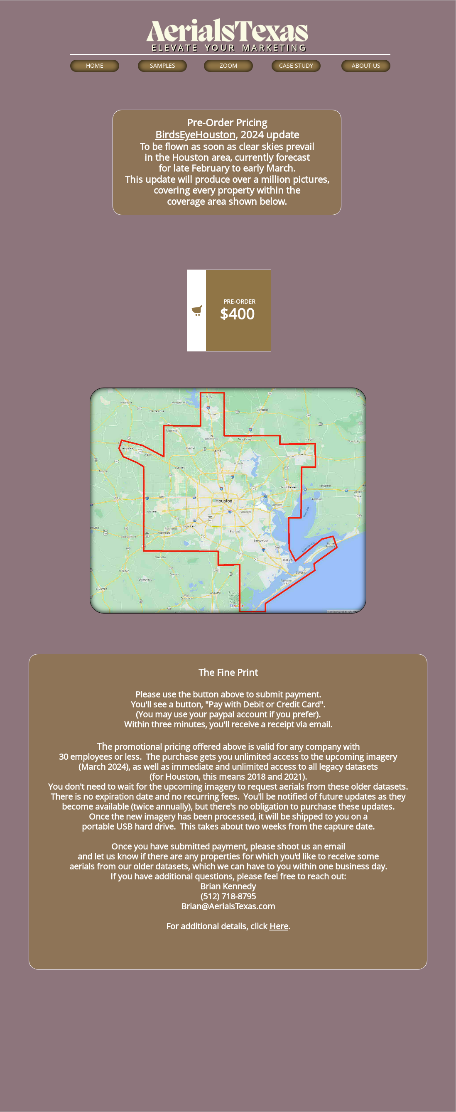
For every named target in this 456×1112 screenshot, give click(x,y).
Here (279, 926)
